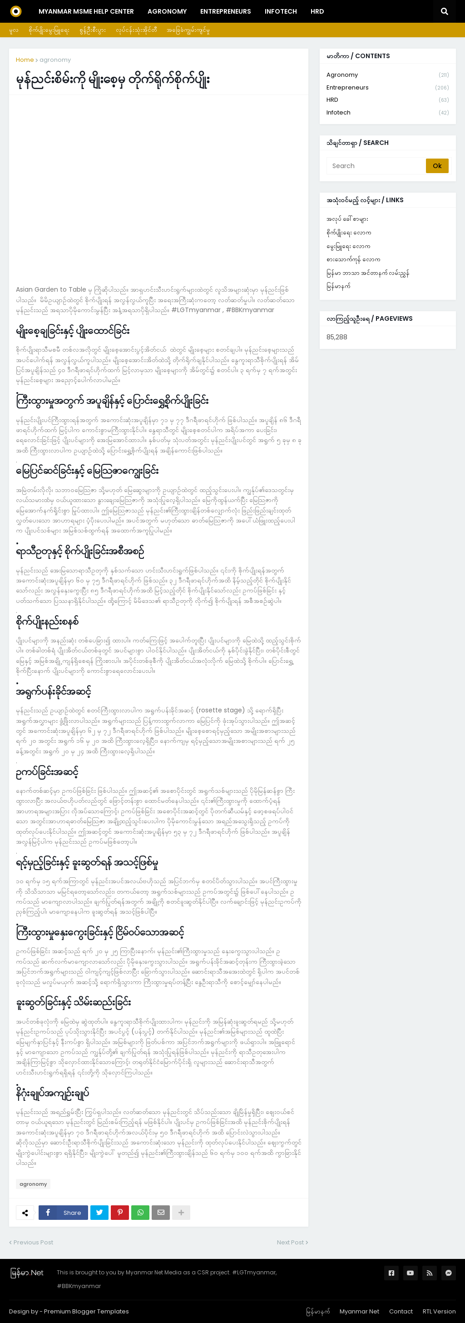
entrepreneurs (387, 88)
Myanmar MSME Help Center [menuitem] (86, 11)
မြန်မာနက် (338, 286)
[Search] (377, 166)
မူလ (14, 29)
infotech (387, 112)
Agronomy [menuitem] (167, 11)
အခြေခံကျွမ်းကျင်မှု (188, 29)
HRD (387, 100)
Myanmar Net (359, 1311)
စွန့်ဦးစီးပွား (92, 29)
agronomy (55, 59)
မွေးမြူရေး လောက (348, 246)
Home (25, 59)
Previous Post (33, 1242)
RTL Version (439, 1311)
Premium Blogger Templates (86, 1311)
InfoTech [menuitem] (281, 11)
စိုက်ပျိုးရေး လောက (348, 232)
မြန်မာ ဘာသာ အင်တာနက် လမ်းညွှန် (368, 273)
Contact (401, 1311)
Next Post (290, 1242)
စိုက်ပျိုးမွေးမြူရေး (49, 29)
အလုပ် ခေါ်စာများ (347, 218)
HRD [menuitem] (317, 11)
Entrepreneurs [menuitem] (225, 11)
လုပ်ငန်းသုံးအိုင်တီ (136, 29)
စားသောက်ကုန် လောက (353, 259)
